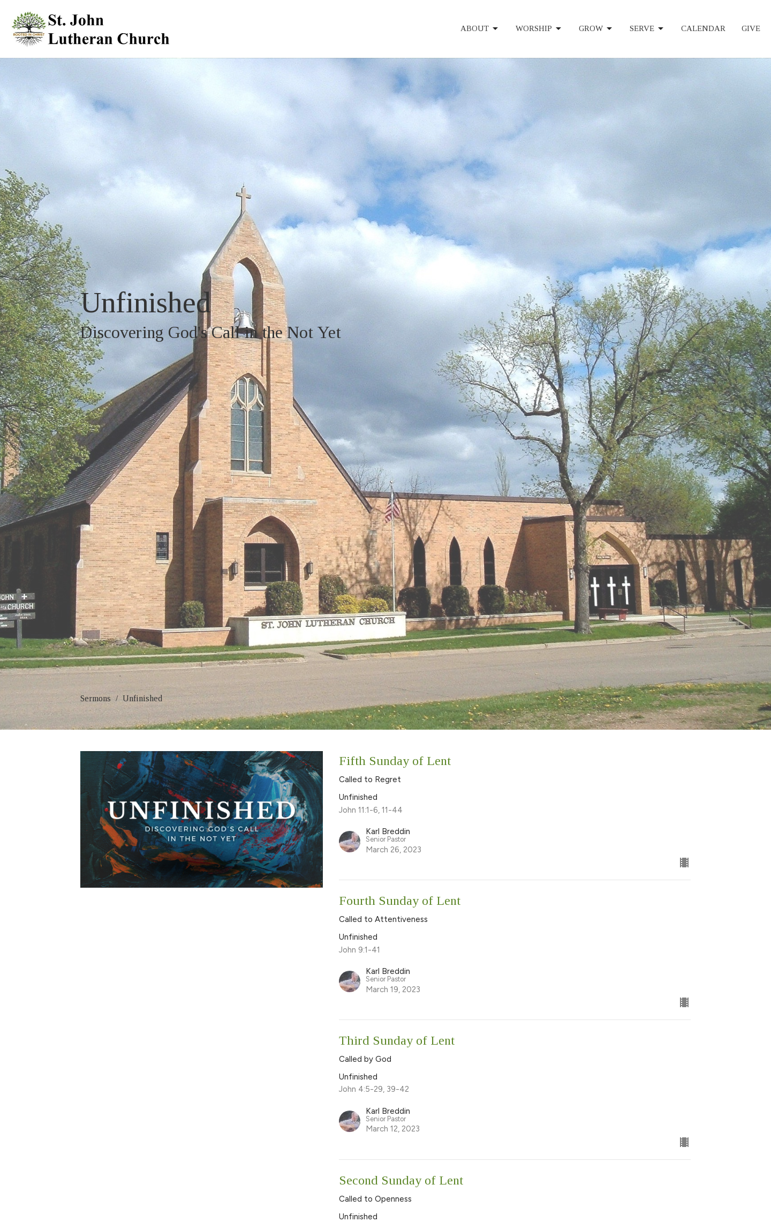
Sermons (95, 698)
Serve (647, 29)
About (480, 29)
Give (751, 28)
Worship (539, 29)
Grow (596, 29)
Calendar (703, 28)
